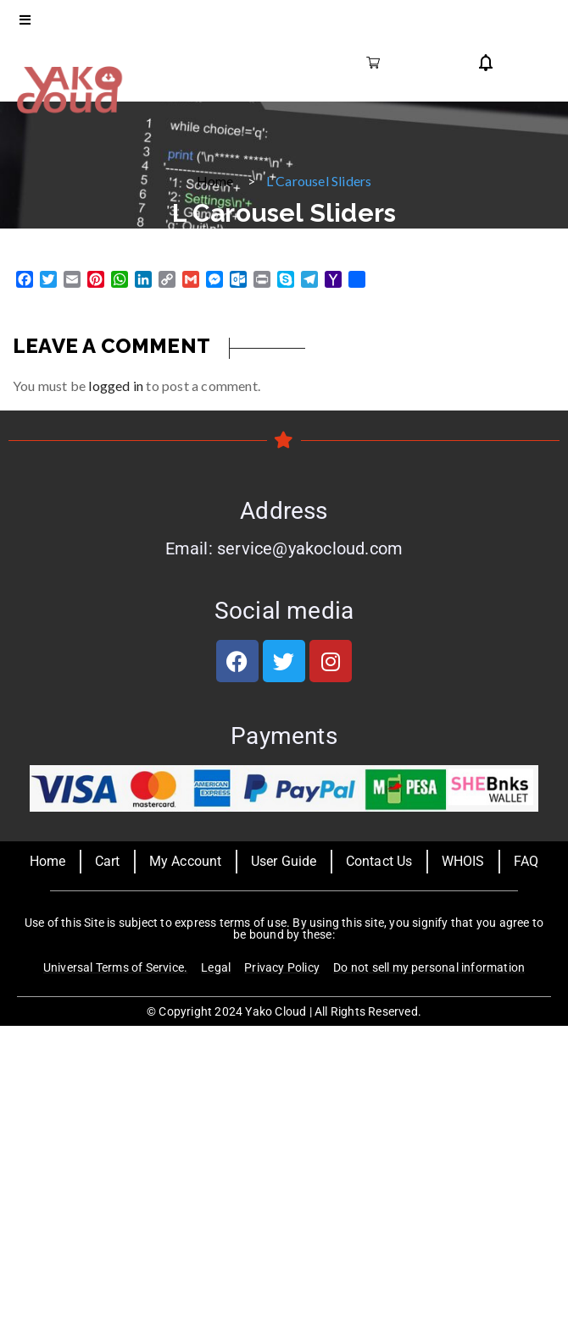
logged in (115, 385)
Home (215, 181)
